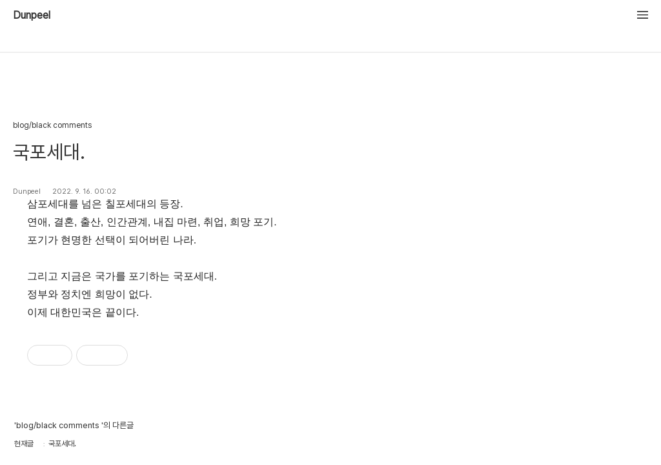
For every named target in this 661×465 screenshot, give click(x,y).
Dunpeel (31, 15)
